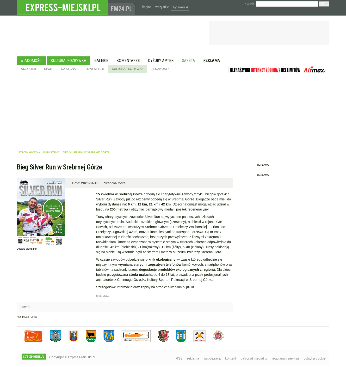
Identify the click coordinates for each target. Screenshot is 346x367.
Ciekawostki (160, 69)
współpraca (212, 358)
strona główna (29, 152)
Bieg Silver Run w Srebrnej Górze (86, 152)
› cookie (249, 3)
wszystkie (162, 7)
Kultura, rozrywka (68, 60)
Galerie (101, 60)
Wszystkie (28, 69)
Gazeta (188, 60)
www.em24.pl (122, 7)
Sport (49, 69)
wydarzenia (51, 152)
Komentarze (128, 60)
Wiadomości (31, 60)
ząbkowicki (180, 7)
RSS (179, 358)
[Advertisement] (173, 111)
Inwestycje (95, 69)
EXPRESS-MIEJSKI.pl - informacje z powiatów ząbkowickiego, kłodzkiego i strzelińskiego (62, 7)
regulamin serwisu (285, 358)
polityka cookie (314, 358)
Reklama (211, 60)
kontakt (230, 358)
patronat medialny (254, 358)
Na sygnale (70, 69)
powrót (25, 307)
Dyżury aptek (161, 60)
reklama (193, 358)
